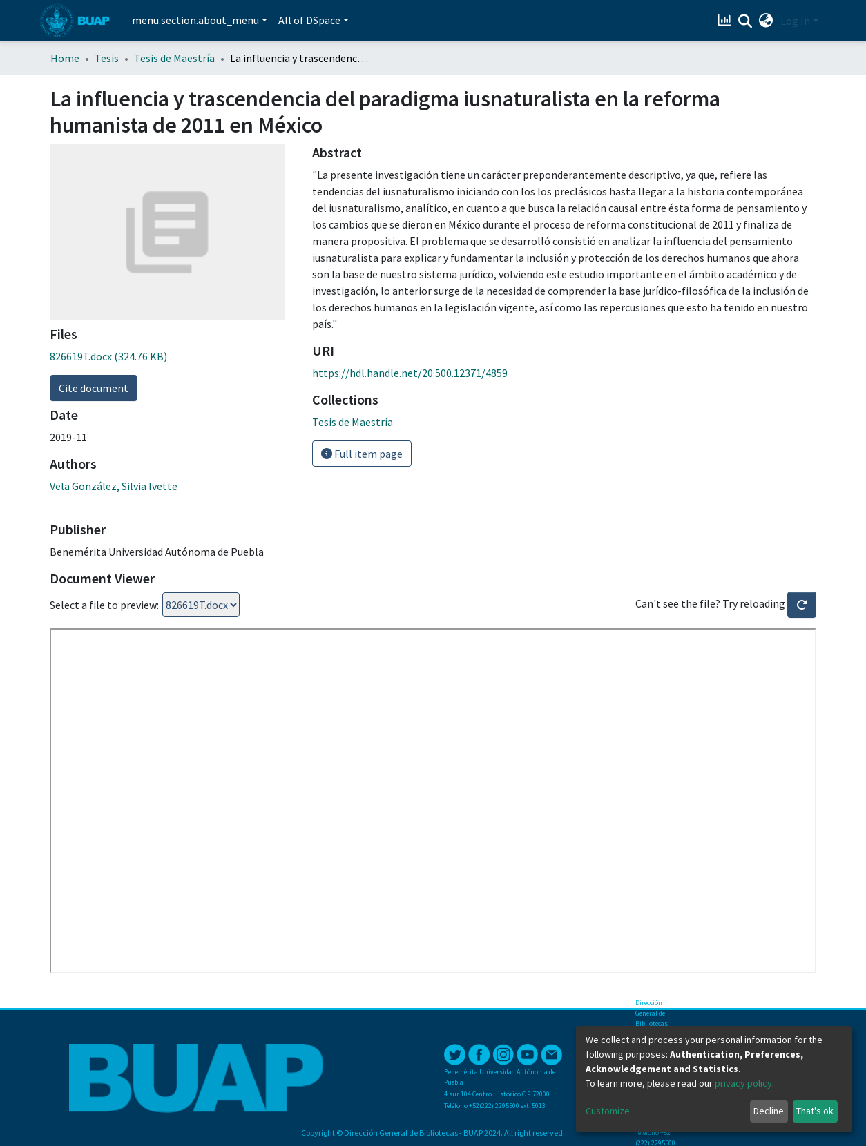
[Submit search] (745, 21)
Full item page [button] (362, 453)
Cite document (93, 388)
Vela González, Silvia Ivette (113, 486)
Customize (608, 1111)
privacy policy (743, 1083)
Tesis (107, 58)
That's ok (815, 1111)
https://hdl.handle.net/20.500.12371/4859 (410, 373)
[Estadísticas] (726, 20)
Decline (768, 1111)
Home (64, 58)
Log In (795, 21)
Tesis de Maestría (174, 58)
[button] (766, 20)
